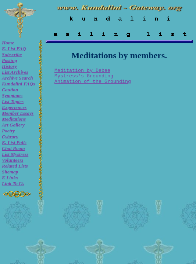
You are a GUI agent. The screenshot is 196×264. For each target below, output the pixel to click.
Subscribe (12, 54)
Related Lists (15, 166)
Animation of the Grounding (92, 81)
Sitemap (10, 172)
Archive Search (17, 78)
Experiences (14, 107)
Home (8, 42)
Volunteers (13, 160)
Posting (9, 60)
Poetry (8, 130)
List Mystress (15, 154)
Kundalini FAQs (18, 84)
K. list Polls (14, 142)
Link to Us (13, 183)
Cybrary (10, 136)
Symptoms (12, 95)
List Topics (13, 101)
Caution (10, 89)
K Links (10, 177)
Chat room (13, 148)
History (9, 66)
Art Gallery (13, 125)
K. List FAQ (14, 48)
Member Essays (17, 113)
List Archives (15, 72)
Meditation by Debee (82, 70)
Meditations (14, 119)
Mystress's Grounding (83, 76)
